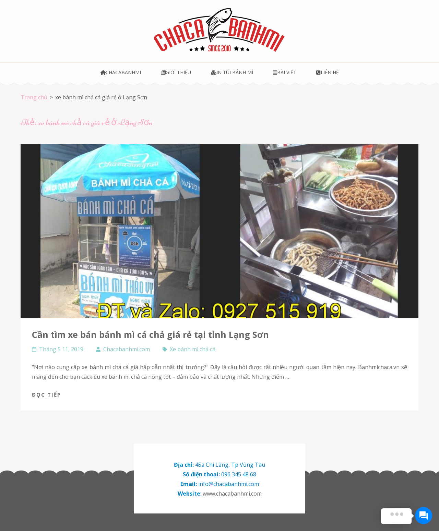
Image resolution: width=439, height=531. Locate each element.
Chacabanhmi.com (126, 349)
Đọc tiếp (46, 394)
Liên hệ (327, 72)
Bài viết (284, 72)
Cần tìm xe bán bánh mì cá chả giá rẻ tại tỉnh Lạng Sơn (150, 334)
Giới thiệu (176, 72)
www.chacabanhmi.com (232, 493)
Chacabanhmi (120, 72)
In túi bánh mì (232, 72)
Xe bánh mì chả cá (192, 349)
